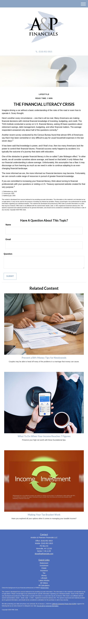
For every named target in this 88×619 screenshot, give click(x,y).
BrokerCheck (45, 587)
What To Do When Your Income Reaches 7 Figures (44, 436)
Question (8, 254)
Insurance (44, 571)
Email (8, 239)
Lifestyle (44, 578)
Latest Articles (44, 580)
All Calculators (43, 585)
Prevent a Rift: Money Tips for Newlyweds (44, 357)
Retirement (44, 563)
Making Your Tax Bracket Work (44, 514)
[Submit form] (10, 276)
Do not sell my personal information (47, 606)
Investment (44, 566)
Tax (44, 573)
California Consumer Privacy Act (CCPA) (64, 603)
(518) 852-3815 (44, 52)
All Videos (44, 583)
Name (8, 225)
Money (44, 576)
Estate (44, 568)
